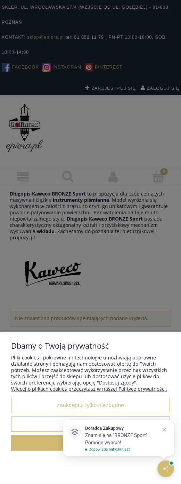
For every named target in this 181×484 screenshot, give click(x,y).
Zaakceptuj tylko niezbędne (90, 405)
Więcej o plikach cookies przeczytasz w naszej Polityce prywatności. (89, 389)
